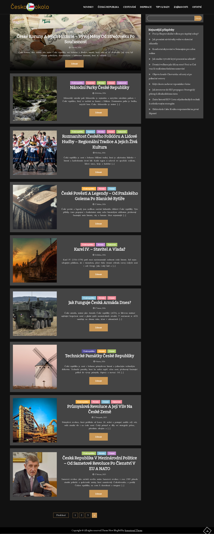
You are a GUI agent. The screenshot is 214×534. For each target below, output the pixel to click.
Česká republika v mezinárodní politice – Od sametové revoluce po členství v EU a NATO (99, 463)
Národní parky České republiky (99, 87)
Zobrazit (74, 63)
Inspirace (146, 7)
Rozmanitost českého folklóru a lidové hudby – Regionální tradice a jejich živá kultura (99, 142)
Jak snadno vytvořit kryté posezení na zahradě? (173, 58)
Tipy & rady (163, 7)
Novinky (88, 7)
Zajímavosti (181, 7)
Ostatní (196, 7)
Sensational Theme (133, 530)
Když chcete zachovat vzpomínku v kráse (171, 84)
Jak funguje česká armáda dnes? (99, 302)
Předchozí (61, 515)
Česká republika (108, 7)
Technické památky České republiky (100, 355)
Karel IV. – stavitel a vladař (99, 249)
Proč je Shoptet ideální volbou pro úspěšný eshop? (175, 33)
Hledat (198, 18)
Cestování (129, 7)
